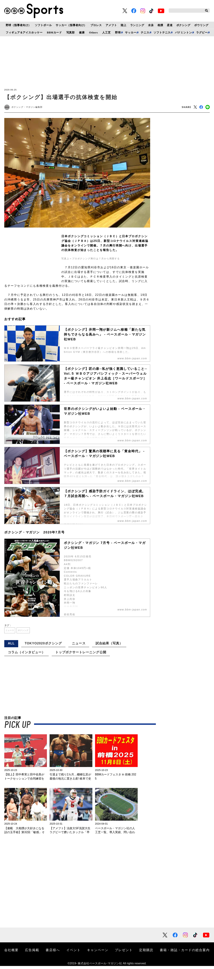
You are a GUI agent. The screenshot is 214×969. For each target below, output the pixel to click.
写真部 (70, 32)
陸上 (123, 25)
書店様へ (53, 953)
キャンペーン (97, 953)
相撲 (160, 25)
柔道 (170, 25)
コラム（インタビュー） (26, 655)
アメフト (111, 25)
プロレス (96, 25)
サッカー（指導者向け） (71, 25)
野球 (118, 32)
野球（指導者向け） (18, 25)
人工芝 (106, 32)
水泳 (151, 25)
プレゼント (124, 953)
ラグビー (201, 32)
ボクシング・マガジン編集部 (30, 107)
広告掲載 (32, 953)
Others (93, 32)
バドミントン (183, 32)
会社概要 (11, 953)
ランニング (137, 25)
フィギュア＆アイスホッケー (24, 32)
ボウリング (201, 25)
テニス (145, 32)
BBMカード (54, 32)
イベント (73, 953)
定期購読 (146, 953)
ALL (11, 646)
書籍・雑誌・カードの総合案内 (185, 953)
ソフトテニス (162, 32)
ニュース (11, 632)
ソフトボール (43, 25)
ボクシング (183, 25)
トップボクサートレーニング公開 (80, 655)
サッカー (130, 32)
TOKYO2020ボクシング (43, 646)
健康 (82, 32)
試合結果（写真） (109, 646)
